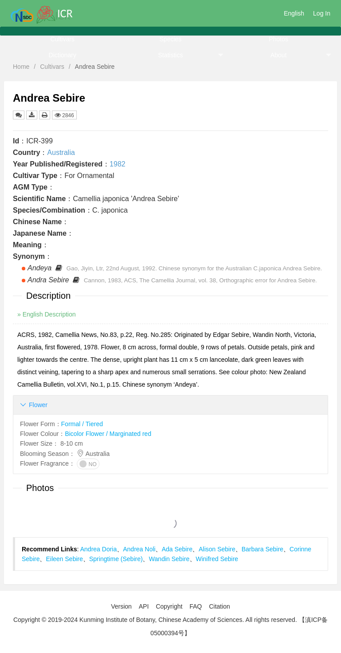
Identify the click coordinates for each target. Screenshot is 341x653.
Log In (321, 13)
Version (121, 606)
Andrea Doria (98, 549)
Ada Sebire (177, 549)
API (144, 606)
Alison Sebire (216, 549)
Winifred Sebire (217, 558)
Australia (61, 152)
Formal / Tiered (82, 423)
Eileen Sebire (64, 558)
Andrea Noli (139, 549)
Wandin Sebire (169, 558)
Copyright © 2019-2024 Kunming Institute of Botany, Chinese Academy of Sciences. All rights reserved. (155, 619)
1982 (118, 164)
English (294, 13)
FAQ (196, 606)
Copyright (169, 606)
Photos (278, 39)
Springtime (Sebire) (116, 558)
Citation (219, 606)
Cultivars (62, 39)
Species (170, 39)
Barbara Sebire (262, 549)
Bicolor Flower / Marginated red (108, 433)
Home (21, 66)
